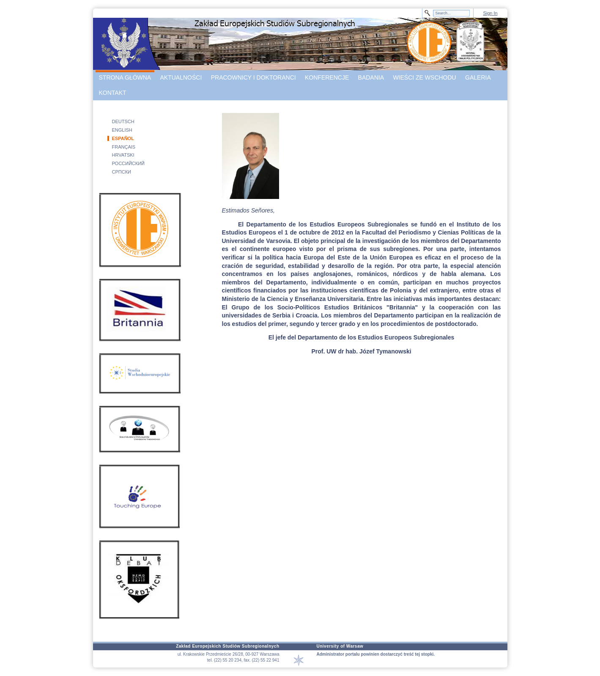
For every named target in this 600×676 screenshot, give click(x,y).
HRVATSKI (123, 154)
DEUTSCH (123, 121)
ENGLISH (122, 129)
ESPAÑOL (123, 138)
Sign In (490, 13)
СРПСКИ (121, 171)
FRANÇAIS (124, 146)
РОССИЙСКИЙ (128, 163)
